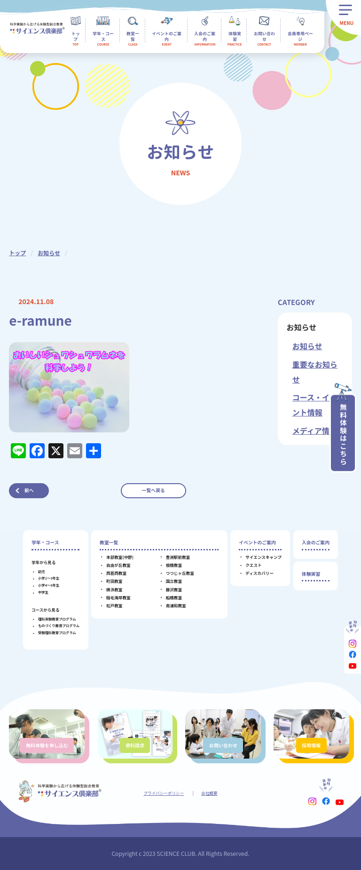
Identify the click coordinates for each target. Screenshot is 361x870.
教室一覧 (109, 542)
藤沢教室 (174, 589)
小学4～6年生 (48, 585)
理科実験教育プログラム (57, 618)
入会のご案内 (316, 542)
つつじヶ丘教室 (180, 573)
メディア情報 (314, 430)
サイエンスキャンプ (263, 557)
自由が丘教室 (118, 565)
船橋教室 (174, 597)
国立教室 (174, 581)
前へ (29, 490)
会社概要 (209, 793)
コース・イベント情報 (314, 405)
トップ (17, 253)
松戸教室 (114, 605)
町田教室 (114, 581)
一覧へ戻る (153, 490)
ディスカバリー (259, 573)
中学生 (43, 592)
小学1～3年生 (48, 577)
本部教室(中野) (119, 557)
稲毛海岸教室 (118, 597)
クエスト (253, 565)
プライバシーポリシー (163, 793)
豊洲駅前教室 (178, 557)
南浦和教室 (176, 605)
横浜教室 (114, 589)
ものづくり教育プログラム (58, 625)
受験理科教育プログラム (57, 632)
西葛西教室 (116, 573)
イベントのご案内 (257, 542)
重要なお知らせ (314, 372)
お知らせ (49, 253)
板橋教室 (174, 565)
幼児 (41, 571)
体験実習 (311, 574)
